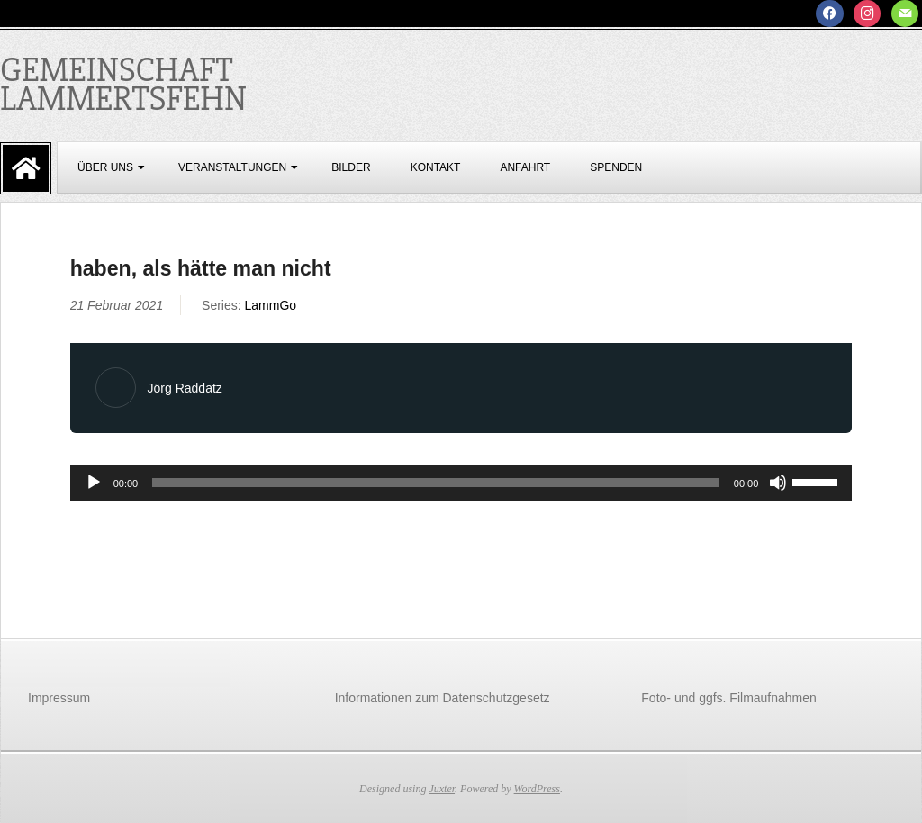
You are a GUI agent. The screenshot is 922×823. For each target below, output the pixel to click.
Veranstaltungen (232, 167)
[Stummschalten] (778, 483)
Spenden (616, 167)
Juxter (442, 788)
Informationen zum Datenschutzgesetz (442, 698)
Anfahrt (525, 167)
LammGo (271, 305)
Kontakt (436, 167)
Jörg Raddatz (185, 388)
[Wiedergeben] (94, 483)
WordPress (537, 788)
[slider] (435, 482)
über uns (105, 167)
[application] (461, 483)
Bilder (350, 167)
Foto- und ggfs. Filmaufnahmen (729, 698)
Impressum (59, 698)
